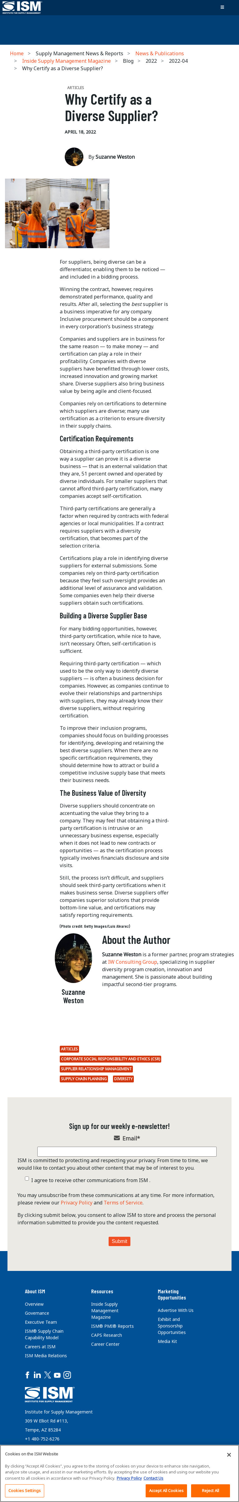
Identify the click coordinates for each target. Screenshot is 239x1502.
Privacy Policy (76, 1202)
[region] (119, 1473)
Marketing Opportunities (172, 1294)
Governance (37, 1313)
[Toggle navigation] (222, 7)
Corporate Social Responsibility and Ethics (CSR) (110, 1059)
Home (17, 53)
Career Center (105, 1344)
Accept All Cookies (166, 1490)
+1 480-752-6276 (42, 1439)
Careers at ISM (40, 1347)
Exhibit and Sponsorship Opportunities (172, 1325)
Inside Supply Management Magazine (66, 60)
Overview (34, 1304)
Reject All (210, 1490)
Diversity (123, 1078)
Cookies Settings (24, 1490)
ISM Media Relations (46, 1356)
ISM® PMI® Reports (112, 1326)
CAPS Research (106, 1335)
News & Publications (159, 53)
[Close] (229, 1455)
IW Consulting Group (132, 961)
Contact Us (153, 1478)
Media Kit (167, 1341)
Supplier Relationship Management (96, 1069)
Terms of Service (123, 1202)
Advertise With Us (176, 1310)
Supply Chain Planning (84, 1078)
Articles (69, 1049)
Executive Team (41, 1322)
